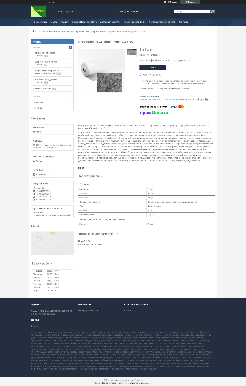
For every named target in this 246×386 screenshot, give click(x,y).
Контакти (183, 22)
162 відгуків (173, 2)
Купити (153, 67)
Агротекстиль (82, 31)
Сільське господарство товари (56, 31)
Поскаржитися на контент (114, 383)
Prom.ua (138, 380)
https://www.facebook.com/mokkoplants (52, 215)
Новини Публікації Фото (84, 22)
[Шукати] (212, 11)
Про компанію (40, 22)
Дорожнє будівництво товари (46, 63)
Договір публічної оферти (162, 22)
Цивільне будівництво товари (46, 54)
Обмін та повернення (135, 22)
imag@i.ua (40, 188)
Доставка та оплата (110, 22)
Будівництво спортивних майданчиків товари (47, 72)
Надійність (38, 102)
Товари (53, 22)
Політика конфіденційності (139, 383)
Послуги (65, 22)
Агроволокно (99, 31)
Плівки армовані (43, 88)
